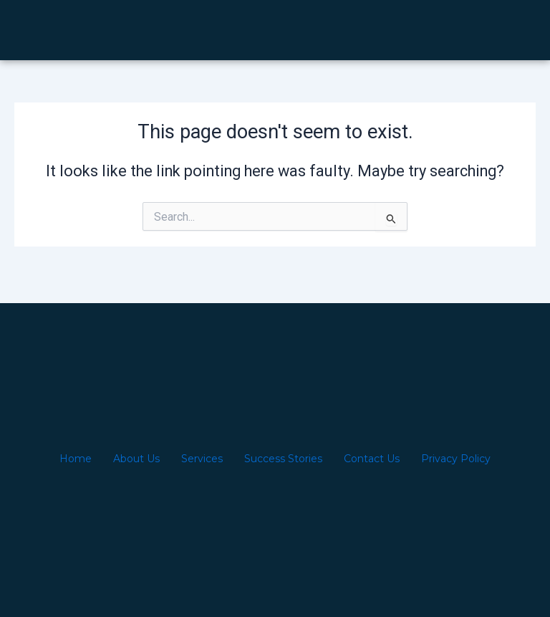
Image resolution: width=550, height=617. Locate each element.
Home (75, 458)
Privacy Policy (456, 458)
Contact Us (372, 458)
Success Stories (283, 458)
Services (202, 458)
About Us (136, 458)
